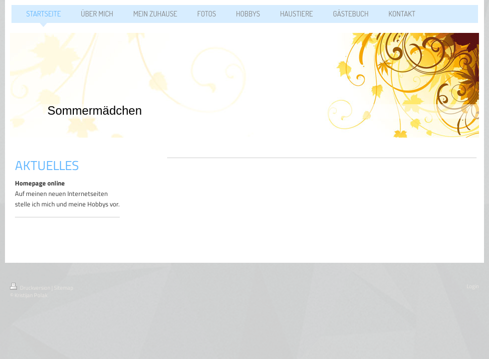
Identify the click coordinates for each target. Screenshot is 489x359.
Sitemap (63, 288)
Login (473, 286)
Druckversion (30, 288)
